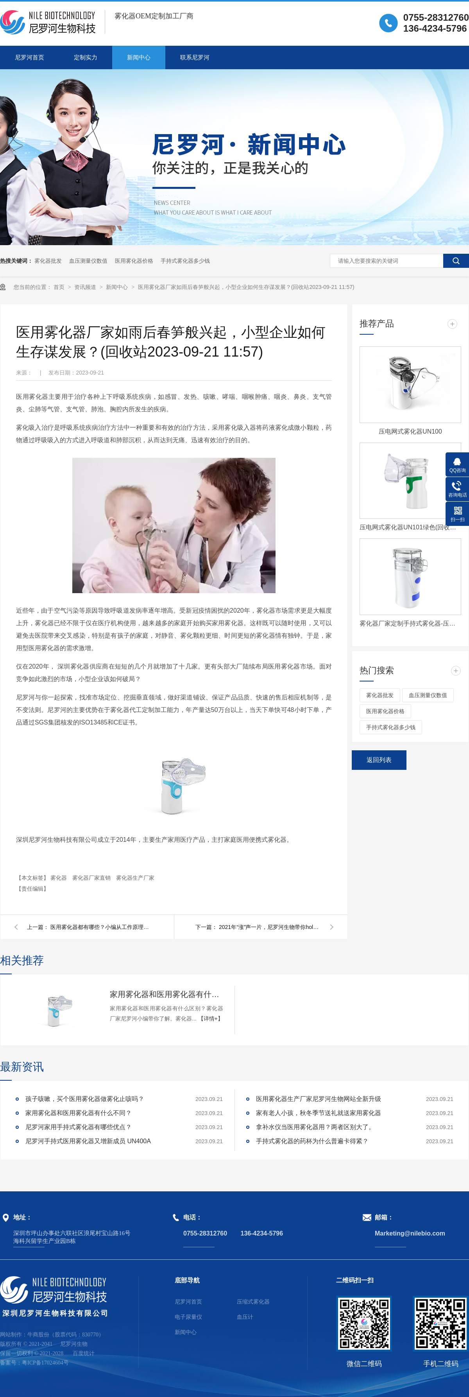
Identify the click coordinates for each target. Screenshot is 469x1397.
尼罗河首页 (29, 57)
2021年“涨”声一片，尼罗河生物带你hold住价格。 (269, 927)
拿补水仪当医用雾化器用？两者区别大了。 (315, 1127)
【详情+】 (210, 1018)
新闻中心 (138, 57)
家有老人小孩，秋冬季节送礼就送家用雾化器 (318, 1113)
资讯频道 (86, 287)
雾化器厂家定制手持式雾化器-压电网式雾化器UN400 (410, 623)
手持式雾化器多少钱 (185, 261)
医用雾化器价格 (134, 261)
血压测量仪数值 (88, 261)
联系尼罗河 (194, 57)
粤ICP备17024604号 (45, 1363)
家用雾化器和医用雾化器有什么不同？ (166, 994)
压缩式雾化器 (253, 1302)
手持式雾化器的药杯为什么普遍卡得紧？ (312, 1141)
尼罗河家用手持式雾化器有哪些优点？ (78, 1127)
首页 (60, 287)
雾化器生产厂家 (135, 878)
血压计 (245, 1317)
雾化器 (59, 878)
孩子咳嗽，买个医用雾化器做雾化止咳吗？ (84, 1099)
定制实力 (85, 57)
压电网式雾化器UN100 (410, 431)
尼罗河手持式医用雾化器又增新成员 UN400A (88, 1141)
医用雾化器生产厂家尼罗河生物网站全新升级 (318, 1099)
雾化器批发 (48, 261)
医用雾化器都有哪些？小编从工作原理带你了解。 (101, 927)
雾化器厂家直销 (92, 878)
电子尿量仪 (188, 1317)
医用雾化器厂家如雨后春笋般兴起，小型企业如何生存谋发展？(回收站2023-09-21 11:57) (246, 287)
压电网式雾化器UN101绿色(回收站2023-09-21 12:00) (410, 527)
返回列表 (379, 760)
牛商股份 (38, 1335)
